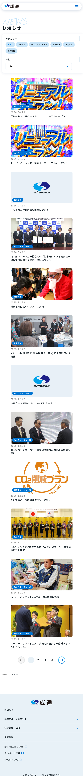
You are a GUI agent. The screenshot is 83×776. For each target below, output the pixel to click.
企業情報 (56, 44)
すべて (10, 44)
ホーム (5, 674)
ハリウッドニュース (39, 44)
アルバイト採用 (12, 753)
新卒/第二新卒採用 (13, 746)
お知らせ (22, 44)
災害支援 (11, 51)
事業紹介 (8, 736)
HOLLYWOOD (11, 759)
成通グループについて (15, 718)
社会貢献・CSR (12, 727)
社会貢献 (69, 44)
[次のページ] (61, 660)
